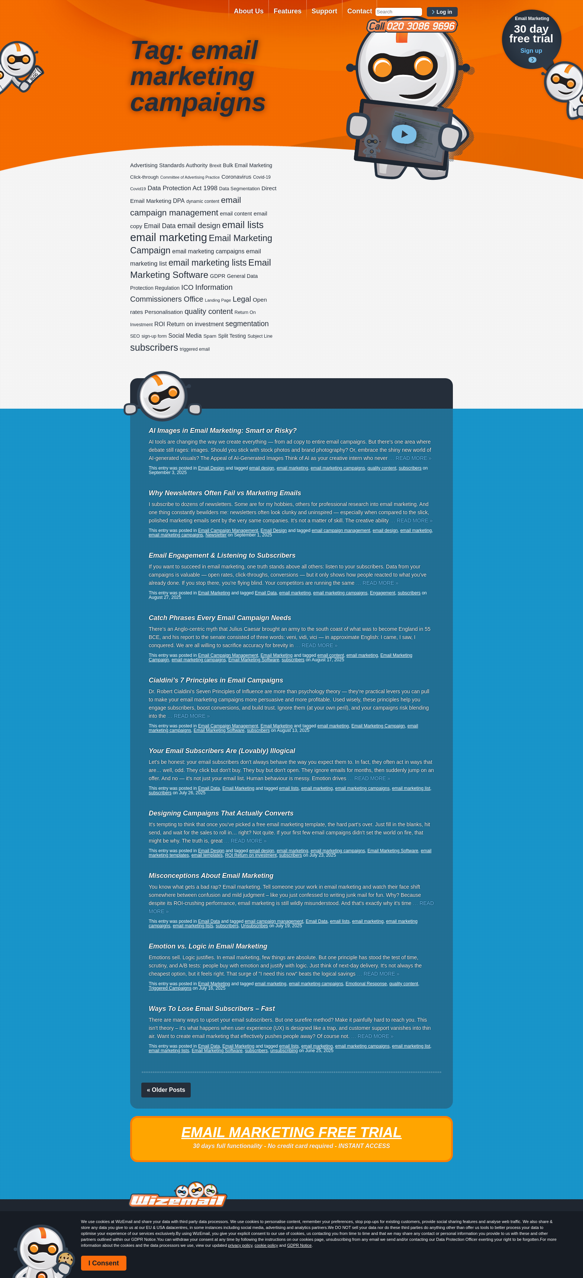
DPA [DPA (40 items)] (178, 201)
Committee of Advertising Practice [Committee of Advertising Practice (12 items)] (190, 177)
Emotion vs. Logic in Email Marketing (208, 946)
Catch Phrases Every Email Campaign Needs (220, 618)
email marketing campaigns (338, 468)
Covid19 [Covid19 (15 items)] (138, 188)
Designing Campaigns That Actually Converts (221, 813)
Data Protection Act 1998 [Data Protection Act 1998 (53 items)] (183, 188)
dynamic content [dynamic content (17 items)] (202, 201)
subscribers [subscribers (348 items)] (154, 347)
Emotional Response (366, 983)
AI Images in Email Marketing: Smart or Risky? (223, 430)
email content (331, 655)
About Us (249, 11)
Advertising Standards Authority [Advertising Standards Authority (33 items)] (168, 165)
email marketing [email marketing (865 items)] (168, 237)
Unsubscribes (254, 925)
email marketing (292, 468)
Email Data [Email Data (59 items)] (160, 226)
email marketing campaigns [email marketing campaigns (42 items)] (208, 251)
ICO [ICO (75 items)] (187, 287)
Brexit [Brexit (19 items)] (215, 165)
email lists (289, 788)
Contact (359, 11)
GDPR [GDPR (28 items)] (217, 276)
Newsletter (216, 535)
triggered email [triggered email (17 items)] (195, 349)
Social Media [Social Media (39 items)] (185, 336)
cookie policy (266, 1245)
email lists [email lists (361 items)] (243, 225)
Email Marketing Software (253, 659)
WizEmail (177, 16)
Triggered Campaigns (170, 988)
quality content (381, 468)
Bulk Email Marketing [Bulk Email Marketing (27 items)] (248, 165)
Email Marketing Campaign (378, 726)
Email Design (211, 468)
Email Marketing (214, 593)
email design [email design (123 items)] (198, 225)
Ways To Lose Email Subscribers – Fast (212, 1008)
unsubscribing (284, 1050)
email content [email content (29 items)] (236, 214)
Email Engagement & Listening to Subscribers (222, 555)
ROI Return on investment (251, 855)
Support (324, 11)
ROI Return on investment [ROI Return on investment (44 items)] (189, 324)
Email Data (266, 593)
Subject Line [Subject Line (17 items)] (260, 336)
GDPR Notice (299, 1245)
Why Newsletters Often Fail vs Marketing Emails (225, 493)
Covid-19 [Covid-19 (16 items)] (262, 177)
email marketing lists (193, 925)
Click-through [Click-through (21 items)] (144, 177)
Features (288, 11)
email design (261, 468)
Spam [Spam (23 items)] (209, 336)
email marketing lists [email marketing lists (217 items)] (207, 262)
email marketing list (411, 788)
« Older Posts (166, 1090)
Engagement (382, 593)
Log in (444, 12)
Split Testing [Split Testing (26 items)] (232, 336)
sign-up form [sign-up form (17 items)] (154, 336)
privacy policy (240, 1245)
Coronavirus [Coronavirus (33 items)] (236, 176)
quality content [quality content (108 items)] (208, 311)
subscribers (410, 468)
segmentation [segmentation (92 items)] (247, 324)
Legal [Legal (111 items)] (242, 299)
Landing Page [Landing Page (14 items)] (218, 300)
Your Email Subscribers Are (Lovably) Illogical (222, 751)
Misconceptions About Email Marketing (211, 875)
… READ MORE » (410, 458)
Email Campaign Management (228, 530)
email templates (207, 855)
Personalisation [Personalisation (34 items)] (164, 312)
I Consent (103, 1263)
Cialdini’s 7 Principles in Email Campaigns (216, 680)
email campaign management (341, 530)
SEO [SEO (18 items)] (135, 336)
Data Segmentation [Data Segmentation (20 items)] (239, 188)
